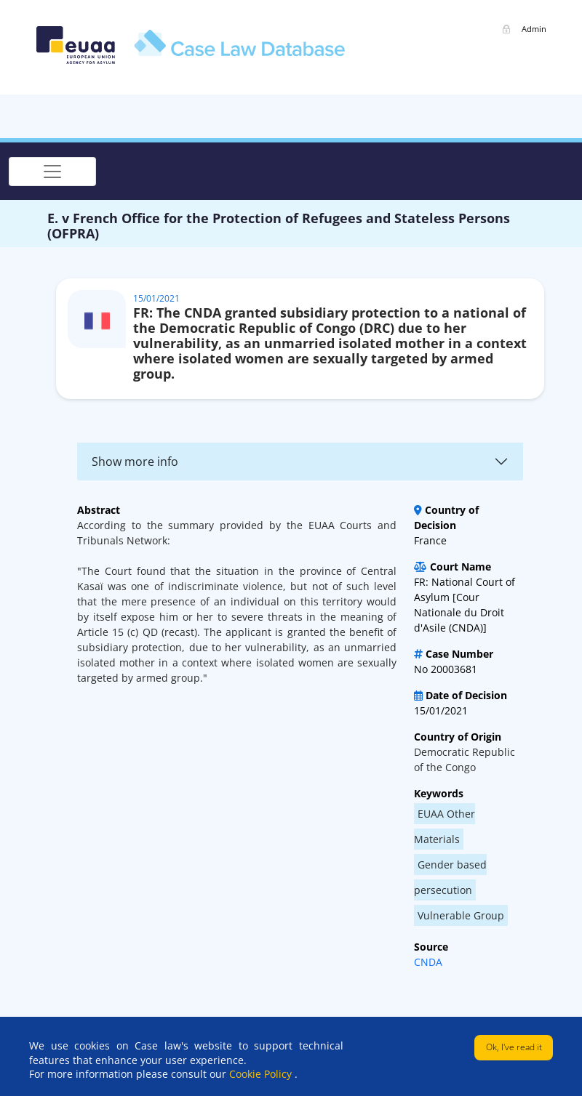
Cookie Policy (262, 1074)
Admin (534, 28)
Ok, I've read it (514, 1047)
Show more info (135, 462)
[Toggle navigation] (52, 171)
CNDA (428, 962)
